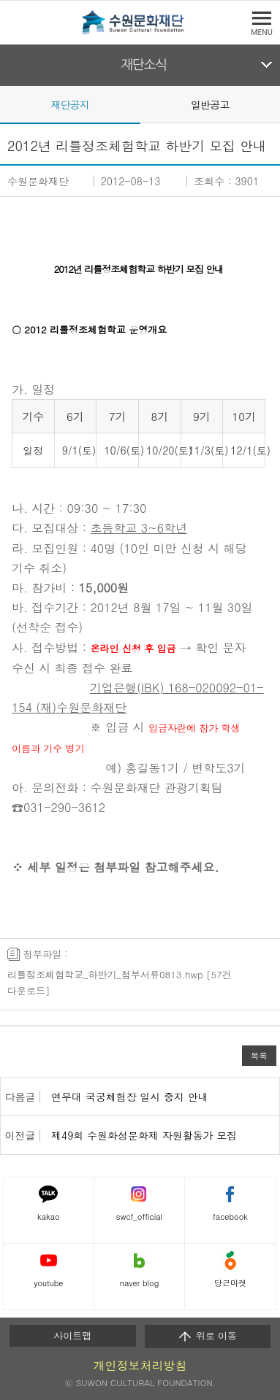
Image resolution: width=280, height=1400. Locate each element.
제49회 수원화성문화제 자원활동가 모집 (144, 1135)
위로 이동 (207, 1336)
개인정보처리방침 (140, 1365)
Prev (8, 103)
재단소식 (144, 64)
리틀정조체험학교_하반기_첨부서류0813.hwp (105, 974)
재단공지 (69, 104)
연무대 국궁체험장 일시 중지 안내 (129, 1096)
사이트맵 (72, 1335)
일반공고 (210, 104)
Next (271, 103)
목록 (259, 1055)
